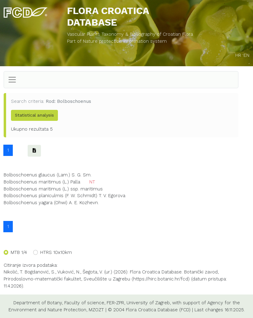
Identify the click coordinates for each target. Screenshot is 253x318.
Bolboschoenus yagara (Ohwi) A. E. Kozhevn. (51, 202)
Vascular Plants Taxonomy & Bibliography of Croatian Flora (130, 34)
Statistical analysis (34, 115)
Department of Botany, (38, 302)
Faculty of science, (84, 302)
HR (238, 55)
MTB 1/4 (19, 252)
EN (246, 55)
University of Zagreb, (149, 302)
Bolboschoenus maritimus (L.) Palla (42, 182)
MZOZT (96, 310)
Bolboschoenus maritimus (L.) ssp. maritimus (53, 189)
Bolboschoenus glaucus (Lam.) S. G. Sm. (47, 175)
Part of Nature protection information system (117, 41)
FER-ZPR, (116, 302)
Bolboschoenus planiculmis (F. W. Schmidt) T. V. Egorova (64, 195)
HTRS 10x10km (56, 252)
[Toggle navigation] (12, 79)
